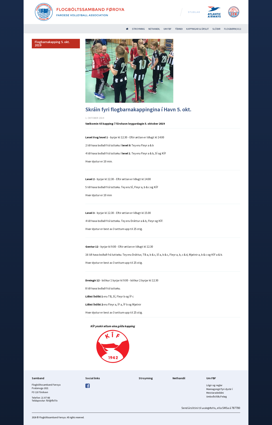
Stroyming (138, 28)
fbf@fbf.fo (52, 400)
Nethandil (154, 28)
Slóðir (216, 28)
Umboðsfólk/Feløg (216, 396)
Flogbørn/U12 (232, 28)
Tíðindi (179, 28)
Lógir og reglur (214, 385)
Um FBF (167, 28)
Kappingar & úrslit (197, 28)
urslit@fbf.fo (209, 408)
